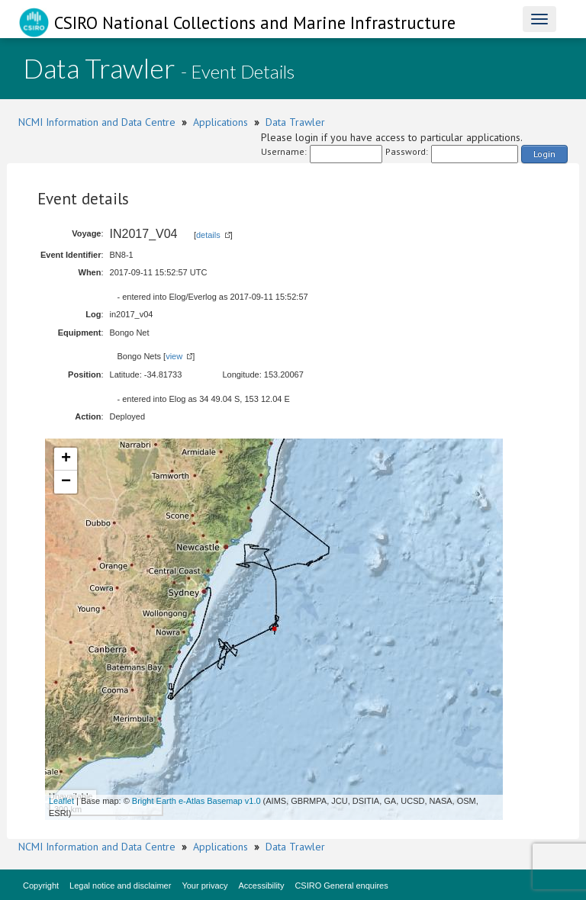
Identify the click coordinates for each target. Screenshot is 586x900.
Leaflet (61, 800)
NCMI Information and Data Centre (96, 122)
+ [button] (66, 459)
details (208, 234)
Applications (220, 122)
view (174, 356)
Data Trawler (295, 122)
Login (544, 153)
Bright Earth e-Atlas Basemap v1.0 (196, 800)
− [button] (66, 482)
